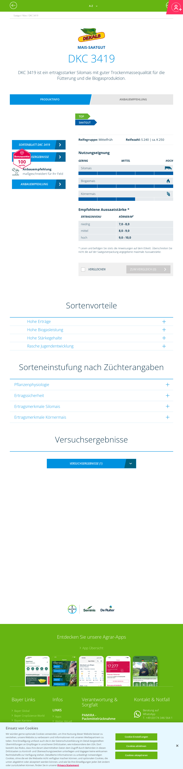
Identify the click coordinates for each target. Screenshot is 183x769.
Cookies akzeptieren (136, 755)
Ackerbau (60, 713)
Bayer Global (21, 687)
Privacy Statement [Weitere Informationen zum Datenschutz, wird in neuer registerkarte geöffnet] (68, 765)
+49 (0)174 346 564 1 (159, 694)
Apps (58, 693)
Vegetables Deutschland (28, 716)
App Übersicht (92, 624)
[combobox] (91, 463)
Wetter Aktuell (63, 697)
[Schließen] (177, 746)
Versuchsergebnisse (34, 157)
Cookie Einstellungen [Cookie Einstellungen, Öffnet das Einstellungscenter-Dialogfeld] (136, 736)
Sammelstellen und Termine (101, 701)
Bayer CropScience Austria (30, 702)
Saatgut (59, 718)
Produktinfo (50, 99)
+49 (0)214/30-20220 (159, 718)
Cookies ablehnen (136, 746)
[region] (91, 745)
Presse (18, 711)
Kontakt (144, 703)
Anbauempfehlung (133, 99)
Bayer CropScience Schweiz (30, 706)
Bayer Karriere (22, 697)
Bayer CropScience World (29, 692)
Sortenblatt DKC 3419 (34, 145)
